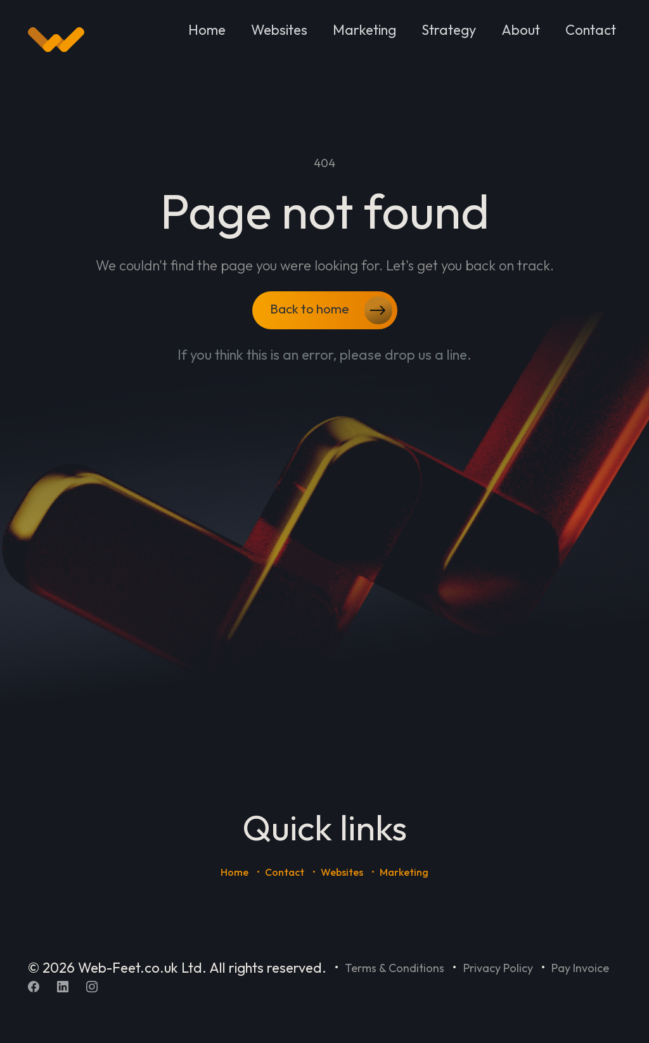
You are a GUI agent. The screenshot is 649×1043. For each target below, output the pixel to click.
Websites (279, 30)
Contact (590, 30)
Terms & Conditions (394, 968)
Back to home (331, 310)
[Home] (56, 40)
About (520, 30)
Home (207, 30)
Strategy (448, 30)
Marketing (364, 30)
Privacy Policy (498, 968)
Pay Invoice (580, 968)
